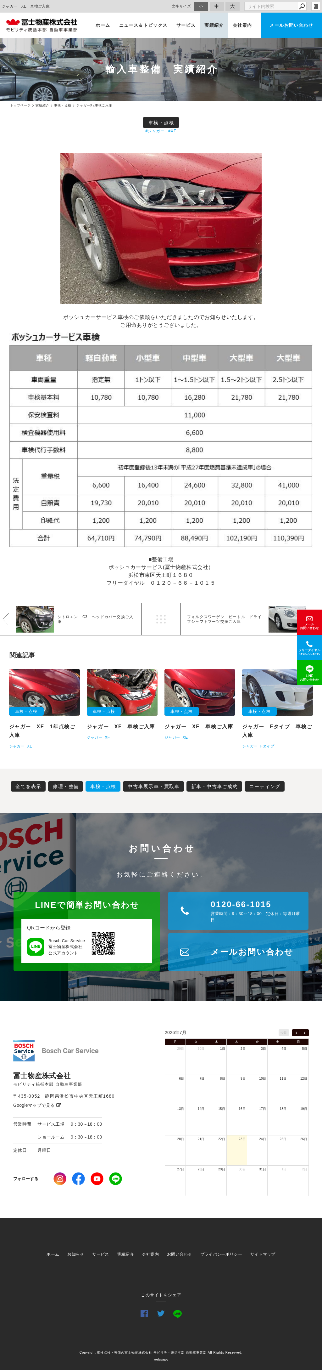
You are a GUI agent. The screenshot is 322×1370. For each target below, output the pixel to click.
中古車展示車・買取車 (154, 786)
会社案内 (242, 25)
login (315, 6)
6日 (181, 1078)
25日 (283, 1139)
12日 (303, 1078)
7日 (202, 1078)
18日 (283, 1109)
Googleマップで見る (37, 1105)
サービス (186, 25)
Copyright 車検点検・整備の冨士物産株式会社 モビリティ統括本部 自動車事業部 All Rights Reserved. (161, 1352)
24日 (262, 1139)
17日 (262, 1109)
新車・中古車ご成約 (214, 786)
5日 (304, 1048)
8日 (222, 1078)
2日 (243, 1048)
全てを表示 (28, 786)
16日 (242, 1109)
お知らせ (75, 1254)
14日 (201, 1109)
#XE (172, 131)
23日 (242, 1139)
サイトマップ (262, 1254)
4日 (283, 1048)
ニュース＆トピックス (143, 25)
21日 (201, 1139)
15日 (221, 1109)
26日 (303, 1139)
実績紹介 (214, 25)
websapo (160, 1359)
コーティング (264, 786)
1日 (222, 1048)
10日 (262, 1078)
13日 (180, 1109)
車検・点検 (161, 122)
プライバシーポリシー (221, 1254)
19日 (303, 1109)
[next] (304, 1032)
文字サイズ (181, 6)
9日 (243, 1078)
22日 (221, 1139)
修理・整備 (66, 786)
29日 (180, 1048)
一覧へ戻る (161, 619)
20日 (180, 1139)
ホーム (103, 25)
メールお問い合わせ (291, 25)
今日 (283, 1032)
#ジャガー (155, 131)
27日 (180, 1169)
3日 (263, 1048)
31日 (262, 1169)
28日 (201, 1169)
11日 (283, 1078)
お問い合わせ (179, 1254)
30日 (201, 1048)
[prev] (296, 1032)
